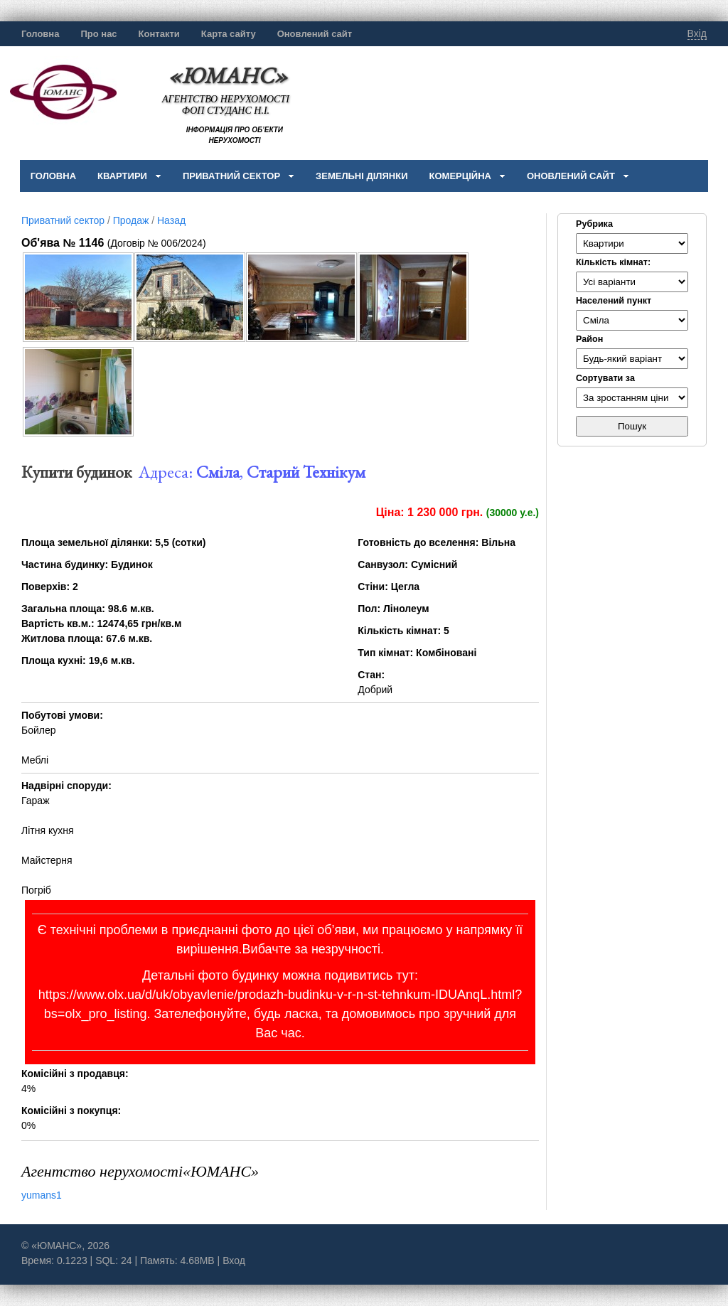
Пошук (632, 426)
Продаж (131, 220)
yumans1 (41, 1195)
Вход (234, 1260)
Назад (171, 220)
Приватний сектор (63, 220)
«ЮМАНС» (227, 75)
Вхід (697, 33)
